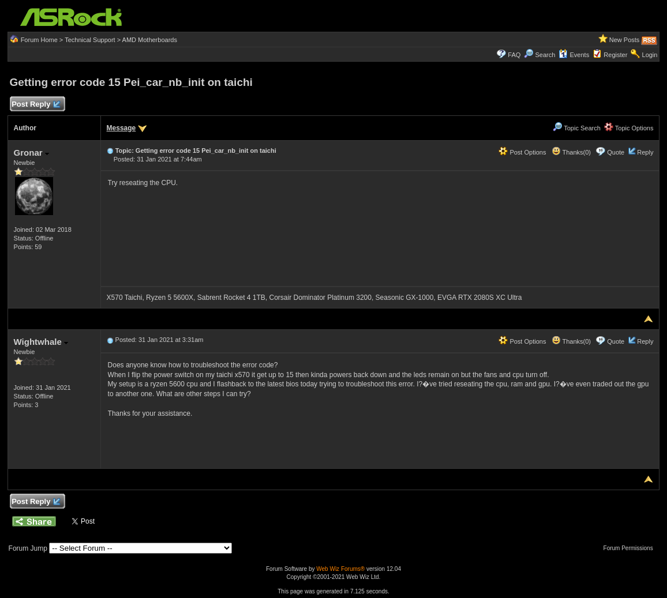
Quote (615, 152)
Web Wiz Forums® (340, 569)
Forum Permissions (631, 548)
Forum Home (39, 39)
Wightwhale (41, 342)
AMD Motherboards (149, 39)
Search (545, 54)
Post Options (522, 152)
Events (574, 54)
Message (121, 128)
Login (650, 54)
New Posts (624, 39)
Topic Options (629, 128)
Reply (645, 152)
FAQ (514, 54)
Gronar (31, 152)
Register (615, 54)
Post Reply (36, 105)
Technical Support (90, 39)
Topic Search (576, 128)
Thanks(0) (571, 152)
